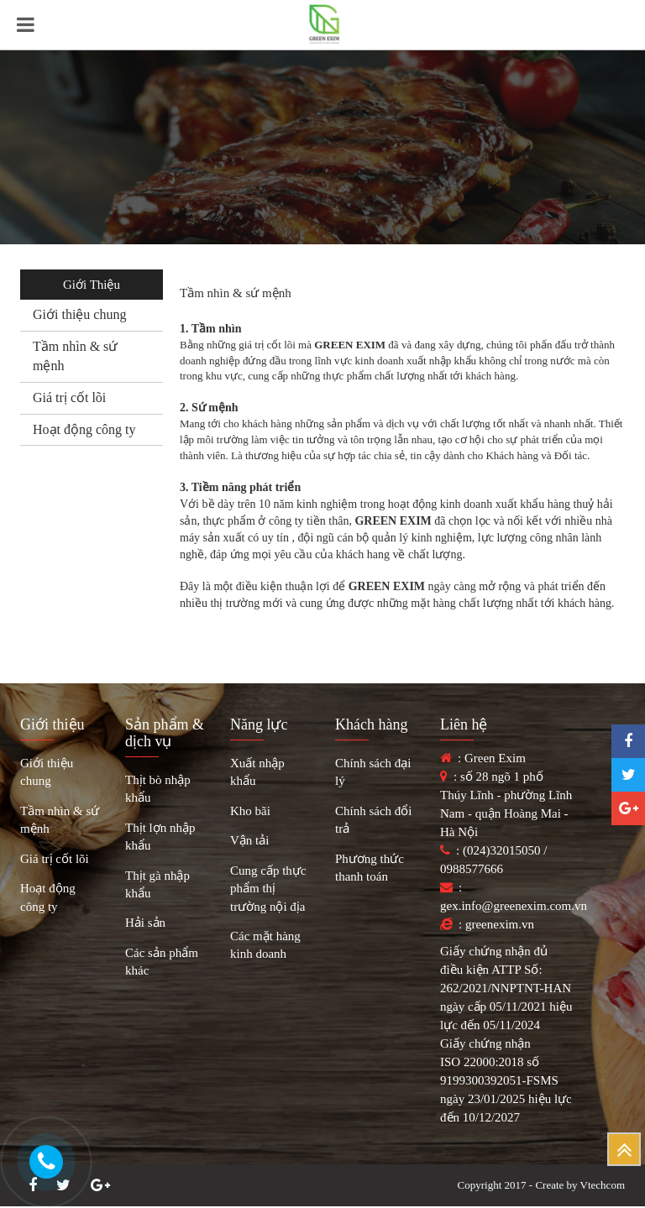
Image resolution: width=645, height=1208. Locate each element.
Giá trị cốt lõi (69, 397)
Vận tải (249, 840)
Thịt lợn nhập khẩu (160, 836)
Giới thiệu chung (79, 314)
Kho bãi (250, 811)
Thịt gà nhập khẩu (157, 884)
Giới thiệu (52, 724)
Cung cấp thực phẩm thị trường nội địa (268, 888)
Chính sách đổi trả (373, 819)
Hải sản (145, 922)
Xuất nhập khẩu (257, 771)
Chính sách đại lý (373, 771)
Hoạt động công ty (84, 429)
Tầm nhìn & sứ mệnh (59, 819)
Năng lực (258, 724)
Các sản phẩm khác (161, 961)
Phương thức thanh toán (369, 867)
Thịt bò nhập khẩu (158, 788)
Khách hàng (371, 724)
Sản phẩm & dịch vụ (164, 733)
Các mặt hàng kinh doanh (265, 944)
